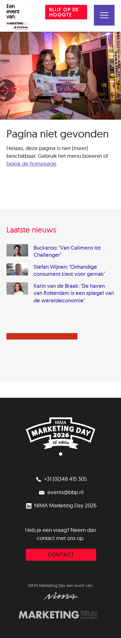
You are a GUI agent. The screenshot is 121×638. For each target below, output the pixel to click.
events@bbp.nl (61, 492)
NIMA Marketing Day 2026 (60, 505)
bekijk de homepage (31, 163)
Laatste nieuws (31, 229)
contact (61, 554)
